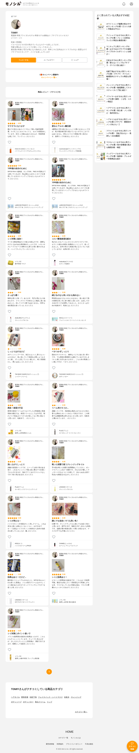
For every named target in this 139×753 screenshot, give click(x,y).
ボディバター (28, 702)
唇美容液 (24, 697)
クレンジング (76, 697)
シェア (75, 60)
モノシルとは (76, 738)
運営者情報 (50, 744)
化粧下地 (33, 697)
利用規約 (60, 744)
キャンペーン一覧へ (49, 77)
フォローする (23, 60)
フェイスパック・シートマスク (50, 697)
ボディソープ (16, 702)
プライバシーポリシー (74, 744)
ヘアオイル (15, 697)
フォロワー (49, 60)
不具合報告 (89, 744)
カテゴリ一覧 (63, 738)
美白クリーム (40, 702)
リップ (49, 702)
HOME (69, 731)
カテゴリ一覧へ (81, 712)
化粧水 (66, 697)
